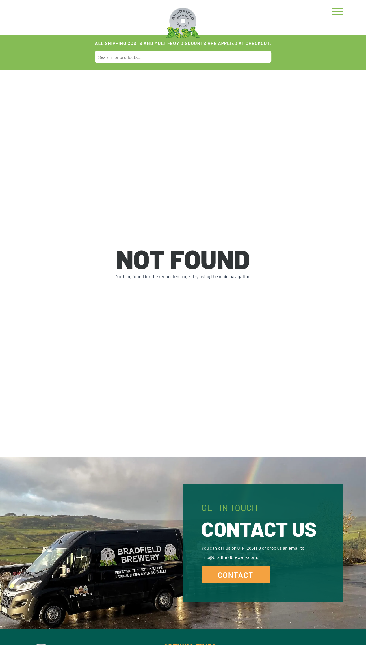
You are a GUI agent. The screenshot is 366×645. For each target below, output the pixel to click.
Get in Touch (230, 507)
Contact (236, 574)
